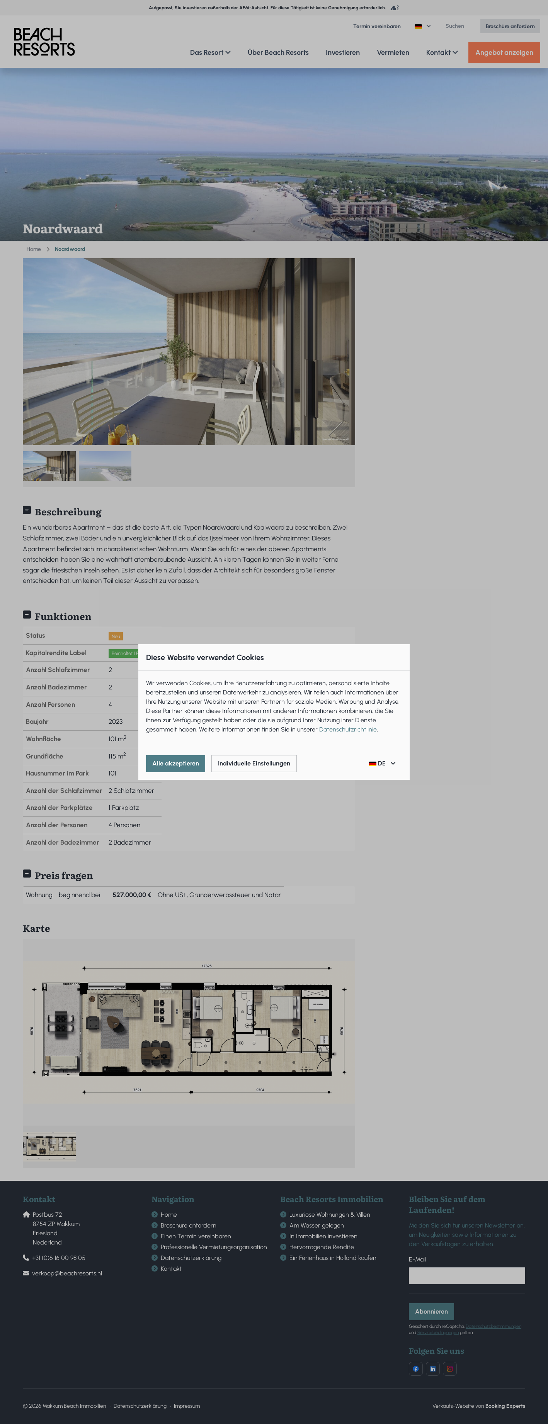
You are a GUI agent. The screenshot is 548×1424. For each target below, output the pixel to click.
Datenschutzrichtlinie (348, 729)
